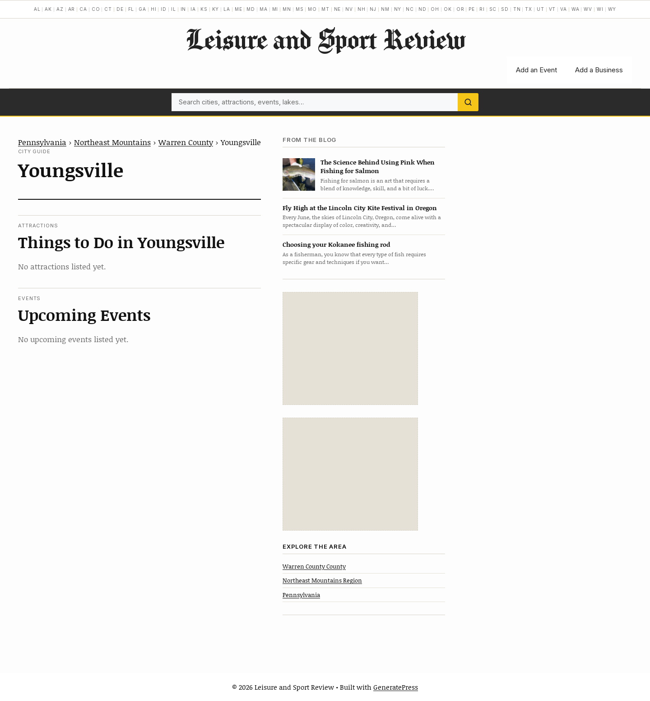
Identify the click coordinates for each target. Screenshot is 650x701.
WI (600, 9)
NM (385, 9)
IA (193, 9)
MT (325, 9)
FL (131, 9)
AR (71, 9)
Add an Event (536, 70)
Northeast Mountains (112, 141)
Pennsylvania (42, 141)
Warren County (185, 141)
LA (226, 9)
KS (204, 9)
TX (528, 9)
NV (349, 9)
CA (83, 9)
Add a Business (599, 70)
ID (164, 9)
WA (575, 9)
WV (588, 9)
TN (517, 9)
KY (215, 9)
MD (250, 9)
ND (422, 9)
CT (108, 9)
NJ (373, 9)
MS (300, 9)
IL (173, 9)
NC (410, 9)
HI (154, 9)
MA (264, 9)
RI (482, 9)
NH (362, 9)
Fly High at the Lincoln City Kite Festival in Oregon (360, 207)
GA (142, 9)
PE (472, 9)
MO (312, 9)
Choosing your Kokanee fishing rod (336, 244)
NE (337, 9)
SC (493, 9)
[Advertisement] (350, 348)
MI (275, 9)
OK (448, 9)
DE (120, 9)
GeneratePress (395, 687)
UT (540, 9)
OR (460, 9)
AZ (60, 9)
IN (183, 9)
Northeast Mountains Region (322, 580)
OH (435, 9)
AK (48, 9)
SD (505, 9)
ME (238, 9)
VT (552, 9)
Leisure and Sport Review (325, 38)
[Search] (468, 102)
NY (398, 9)
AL (37, 9)
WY (612, 9)
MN (287, 9)
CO (96, 9)
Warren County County (314, 566)
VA (563, 9)
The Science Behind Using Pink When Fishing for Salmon (377, 166)
